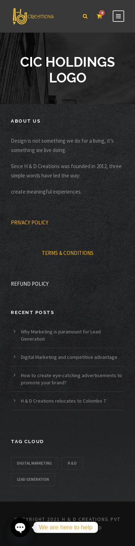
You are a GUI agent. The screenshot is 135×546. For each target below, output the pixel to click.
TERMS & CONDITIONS (68, 253)
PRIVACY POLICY (29, 222)
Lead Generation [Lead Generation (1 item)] (33, 479)
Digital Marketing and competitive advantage (69, 357)
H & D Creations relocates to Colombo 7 (63, 401)
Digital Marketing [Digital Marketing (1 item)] (34, 463)
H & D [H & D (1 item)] (72, 463)
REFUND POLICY (30, 283)
